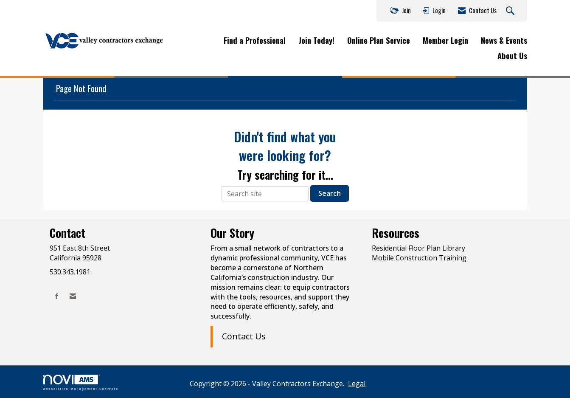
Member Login (445, 40)
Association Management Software (81, 382)
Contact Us (244, 336)
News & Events (504, 40)
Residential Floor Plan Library (418, 248)
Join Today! (316, 40)
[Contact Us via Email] (72, 296)
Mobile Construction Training (419, 258)
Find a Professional (255, 40)
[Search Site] (511, 11)
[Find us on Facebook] (57, 296)
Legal (356, 383)
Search (329, 193)
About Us (512, 55)
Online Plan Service (378, 40)
